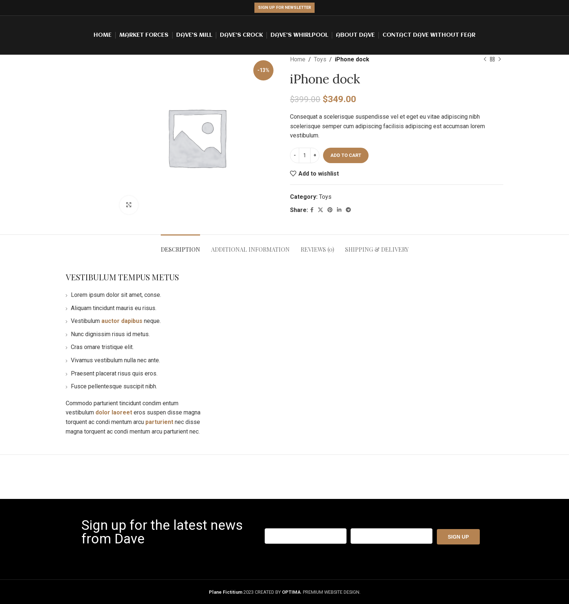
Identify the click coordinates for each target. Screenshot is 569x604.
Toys (320, 59)
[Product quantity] (304, 155)
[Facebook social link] (312, 210)
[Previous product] (485, 59)
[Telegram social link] (348, 210)
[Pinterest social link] (330, 210)
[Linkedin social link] (339, 210)
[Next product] (499, 59)
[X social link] (320, 210)
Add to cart (345, 155)
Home (297, 59)
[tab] (180, 245)
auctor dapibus (121, 320)
